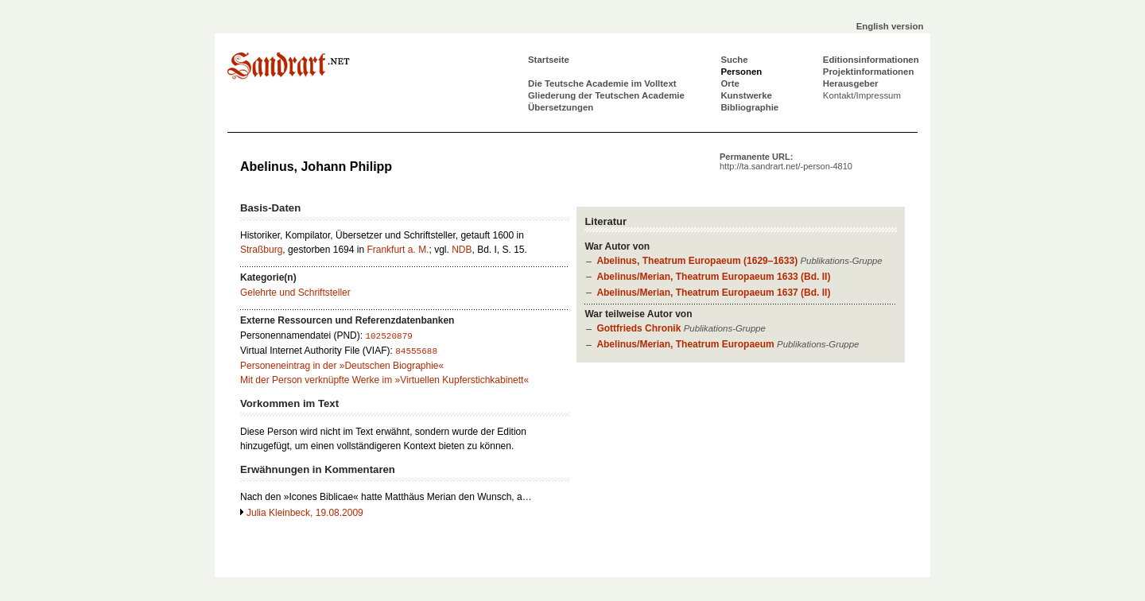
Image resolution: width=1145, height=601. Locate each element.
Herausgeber (851, 83)
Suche (733, 59)
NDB (462, 249)
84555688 (416, 351)
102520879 (388, 336)
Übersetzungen (560, 107)
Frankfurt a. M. (398, 249)
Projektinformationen (868, 71)
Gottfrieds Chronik (638, 328)
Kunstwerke (746, 95)
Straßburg (261, 249)
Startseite (548, 59)
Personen (741, 71)
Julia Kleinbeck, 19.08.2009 (304, 512)
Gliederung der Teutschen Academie (606, 95)
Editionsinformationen (871, 59)
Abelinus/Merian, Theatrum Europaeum (685, 344)
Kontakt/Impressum (862, 95)
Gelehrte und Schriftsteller (295, 292)
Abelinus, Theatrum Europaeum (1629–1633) (697, 260)
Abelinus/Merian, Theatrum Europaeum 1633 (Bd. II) (713, 276)
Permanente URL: (786, 161)
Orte (729, 83)
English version (890, 26)
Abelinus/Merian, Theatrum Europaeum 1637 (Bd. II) (713, 292)
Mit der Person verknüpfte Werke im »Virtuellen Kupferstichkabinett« (384, 380)
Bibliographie (749, 107)
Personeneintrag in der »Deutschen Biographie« (342, 365)
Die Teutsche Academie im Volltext (602, 83)
